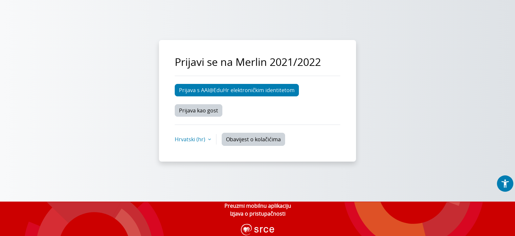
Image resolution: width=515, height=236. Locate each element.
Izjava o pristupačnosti (257, 213)
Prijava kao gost (198, 110)
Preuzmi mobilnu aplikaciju (257, 205)
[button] (505, 183)
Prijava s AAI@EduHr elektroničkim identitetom (237, 90)
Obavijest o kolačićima (253, 139)
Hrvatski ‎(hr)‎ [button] (191, 139)
